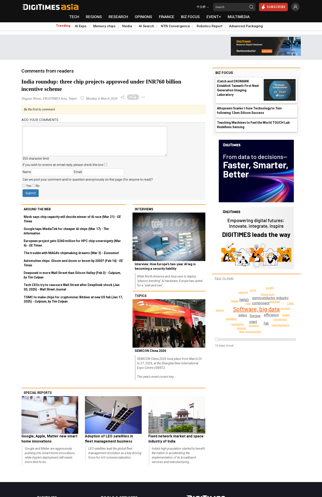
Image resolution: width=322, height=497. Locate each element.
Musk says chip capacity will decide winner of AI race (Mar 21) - (72, 219)
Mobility (241, 328)
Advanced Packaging (246, 26)
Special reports (38, 393)
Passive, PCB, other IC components (252, 331)
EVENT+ (213, 17)
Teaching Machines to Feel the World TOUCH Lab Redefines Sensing (253, 125)
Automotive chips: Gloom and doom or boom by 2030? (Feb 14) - (73, 263)
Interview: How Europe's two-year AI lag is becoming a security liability (165, 266)
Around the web (37, 209)
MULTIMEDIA (239, 17)
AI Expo (80, 26)
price (275, 301)
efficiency (271, 315)
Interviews (144, 209)
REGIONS (94, 17)
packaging (238, 324)
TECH (74, 17)
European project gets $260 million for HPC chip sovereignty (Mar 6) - (72, 243)
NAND (244, 300)
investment (231, 318)
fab (266, 323)
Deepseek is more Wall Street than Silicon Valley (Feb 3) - (72, 275)
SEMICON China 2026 (150, 351)
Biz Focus (224, 73)
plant (253, 322)
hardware (253, 290)
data (248, 303)
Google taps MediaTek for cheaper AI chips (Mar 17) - (66, 231)
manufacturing (281, 325)
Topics (141, 296)
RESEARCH (118, 17)
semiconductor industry (270, 298)
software (254, 325)
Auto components (235, 292)
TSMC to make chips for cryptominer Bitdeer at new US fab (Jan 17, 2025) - (73, 299)
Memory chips (104, 26)
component (260, 303)
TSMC (290, 303)
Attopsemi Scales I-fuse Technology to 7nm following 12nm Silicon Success (249, 110)
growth (270, 287)
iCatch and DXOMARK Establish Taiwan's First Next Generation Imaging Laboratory (238, 87)
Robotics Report (209, 26)
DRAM (285, 315)
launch (220, 310)
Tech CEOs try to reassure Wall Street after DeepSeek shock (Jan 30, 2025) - (72, 287)
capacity (285, 308)
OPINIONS (143, 17)
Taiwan (282, 303)
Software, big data (256, 309)
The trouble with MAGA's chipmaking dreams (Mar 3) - (71, 253)
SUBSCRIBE (273, 6)
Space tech (281, 319)
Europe (255, 316)
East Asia (267, 294)
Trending (63, 25)
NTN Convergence (175, 26)
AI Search (146, 26)
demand (235, 301)
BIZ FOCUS (190, 17)
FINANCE (166, 17)
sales (242, 315)
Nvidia (127, 26)
